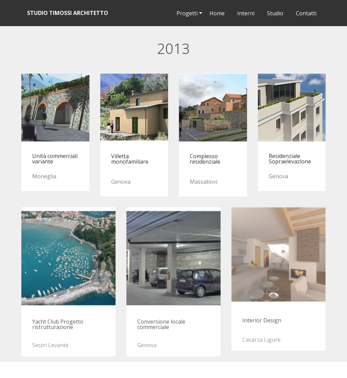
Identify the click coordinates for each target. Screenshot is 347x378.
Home (217, 13)
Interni (243, 13)
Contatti (303, 13)
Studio (272, 13)
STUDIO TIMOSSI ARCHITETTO (67, 13)
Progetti (187, 13)
